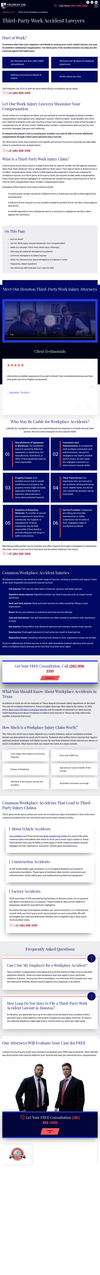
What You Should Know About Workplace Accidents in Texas (38, 259)
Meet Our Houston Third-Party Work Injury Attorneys (34, 247)
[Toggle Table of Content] (92, 231)
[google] (96, 2)
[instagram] (92, 2)
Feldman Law (8, 12)
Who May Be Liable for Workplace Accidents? (31, 251)
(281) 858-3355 (78, 5)
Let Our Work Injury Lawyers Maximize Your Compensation (37, 243)
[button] (96, 6)
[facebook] (87, 2)
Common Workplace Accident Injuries (28, 255)
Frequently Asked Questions (23, 264)
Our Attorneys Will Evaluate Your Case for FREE (32, 268)
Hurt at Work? (16, 239)
